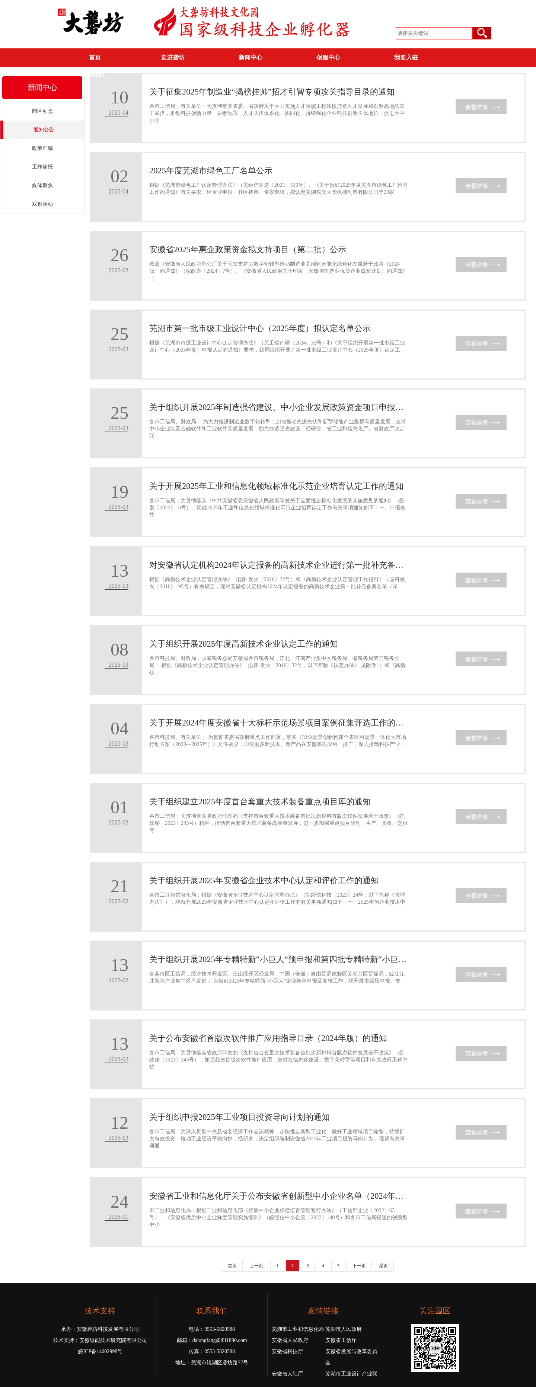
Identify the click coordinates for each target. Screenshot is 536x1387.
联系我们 (95, 74)
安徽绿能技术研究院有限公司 (113, 1340)
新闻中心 (250, 57)
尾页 (383, 1265)
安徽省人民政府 (290, 1340)
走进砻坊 (173, 57)
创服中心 (328, 57)
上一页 (256, 1265)
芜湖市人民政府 (343, 1329)
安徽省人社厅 (287, 1374)
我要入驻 (406, 57)
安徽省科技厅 (287, 1351)
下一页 (359, 1265)
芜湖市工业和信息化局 (298, 1329)
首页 (95, 57)
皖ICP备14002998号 (100, 1351)
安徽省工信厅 (341, 1340)
